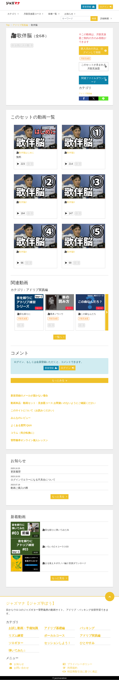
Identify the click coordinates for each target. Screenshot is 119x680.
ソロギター (16, 643)
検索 (94, 18)
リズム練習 (16, 635)
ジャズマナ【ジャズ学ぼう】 (31, 603)
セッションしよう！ (57, 643)
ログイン (106, 6)
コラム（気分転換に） (23, 433)
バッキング (87, 628)
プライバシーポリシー (78, 664)
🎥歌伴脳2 (21, 202)
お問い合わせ (20, 668)
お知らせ (69, 14)
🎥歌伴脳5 (69, 252)
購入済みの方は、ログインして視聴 (94, 50)
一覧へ (59, 337)
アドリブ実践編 (20, 25)
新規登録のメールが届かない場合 (29, 395)
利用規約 (70, 668)
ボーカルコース (54, 635)
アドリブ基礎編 (54, 628)
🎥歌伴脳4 (21, 252)
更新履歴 (16, 471)
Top (8, 25)
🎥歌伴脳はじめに (25, 153)
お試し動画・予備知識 (23, 628)
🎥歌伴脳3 (69, 202)
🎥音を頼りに (24, 314)
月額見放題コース (33, 14)
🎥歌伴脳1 (69, 153)
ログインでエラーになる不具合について (33, 480)
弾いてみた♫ (17, 650)
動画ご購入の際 (19, 488)
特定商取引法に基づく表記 (80, 671)
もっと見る (59, 496)
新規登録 (88, 6)
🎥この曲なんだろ (87, 314)
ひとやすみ (87, 643)
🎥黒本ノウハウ (55, 314)
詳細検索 (106, 18)
